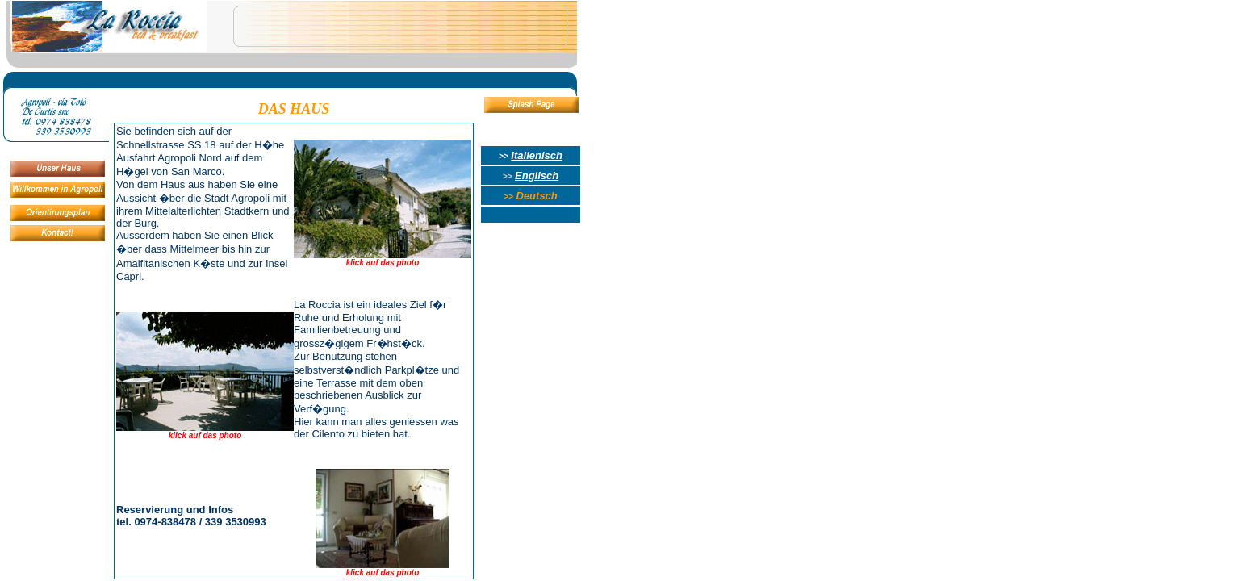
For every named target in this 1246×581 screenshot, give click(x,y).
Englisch (536, 175)
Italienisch (536, 155)
